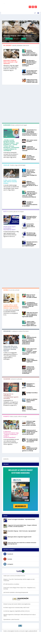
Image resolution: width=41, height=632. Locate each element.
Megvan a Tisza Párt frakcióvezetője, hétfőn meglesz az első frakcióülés (19, 508)
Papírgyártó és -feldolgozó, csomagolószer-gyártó (28, 314)
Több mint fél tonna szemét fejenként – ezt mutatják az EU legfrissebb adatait (30, 243)
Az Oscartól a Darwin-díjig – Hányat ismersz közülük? (28, 191)
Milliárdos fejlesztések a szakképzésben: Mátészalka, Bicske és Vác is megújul (30, 149)
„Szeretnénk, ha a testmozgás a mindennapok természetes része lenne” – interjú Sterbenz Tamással (30, 97)
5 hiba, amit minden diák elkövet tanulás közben (10, 147)
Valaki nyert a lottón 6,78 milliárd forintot (14, 504)
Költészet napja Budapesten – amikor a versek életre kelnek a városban (29, 352)
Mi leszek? (24, 38)
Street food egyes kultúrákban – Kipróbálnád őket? (9, 193)
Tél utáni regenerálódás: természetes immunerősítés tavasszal (29, 122)
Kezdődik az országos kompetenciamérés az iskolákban (29, 169)
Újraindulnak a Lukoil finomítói (11, 548)
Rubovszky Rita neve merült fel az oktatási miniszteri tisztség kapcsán (10, 277)
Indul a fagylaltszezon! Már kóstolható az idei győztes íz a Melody (29, 377)
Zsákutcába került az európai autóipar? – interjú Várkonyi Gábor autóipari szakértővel (29, 280)
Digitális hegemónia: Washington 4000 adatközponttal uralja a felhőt (19, 544)
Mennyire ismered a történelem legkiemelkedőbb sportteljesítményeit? (29, 209)
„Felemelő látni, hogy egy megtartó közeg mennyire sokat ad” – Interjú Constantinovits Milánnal (29, 159)
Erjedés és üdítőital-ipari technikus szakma (32, 329)
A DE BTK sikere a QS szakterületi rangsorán (14, 589)
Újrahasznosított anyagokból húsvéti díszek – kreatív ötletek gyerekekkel (29, 360)
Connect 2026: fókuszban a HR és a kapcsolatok (15, 563)
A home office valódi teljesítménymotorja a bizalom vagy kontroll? (11, 235)
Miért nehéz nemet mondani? (31, 106)
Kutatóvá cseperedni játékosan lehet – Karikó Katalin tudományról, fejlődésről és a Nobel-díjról (29, 53)
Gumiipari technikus (32, 321)
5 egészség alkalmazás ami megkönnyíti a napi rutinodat (29, 113)
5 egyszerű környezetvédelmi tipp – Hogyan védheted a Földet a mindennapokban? (11, 363)
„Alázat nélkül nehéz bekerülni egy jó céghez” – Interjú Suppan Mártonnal (29, 252)
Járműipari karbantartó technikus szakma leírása (29, 337)
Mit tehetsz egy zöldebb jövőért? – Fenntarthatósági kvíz (29, 200)
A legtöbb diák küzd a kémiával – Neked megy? (15, 604)
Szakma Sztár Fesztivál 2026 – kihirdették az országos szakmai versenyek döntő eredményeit (28, 299)
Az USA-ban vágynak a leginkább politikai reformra (16, 539)
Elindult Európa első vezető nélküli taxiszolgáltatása (16, 532)
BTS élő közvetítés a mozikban (11, 512)
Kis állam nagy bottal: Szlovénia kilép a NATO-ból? (16, 536)
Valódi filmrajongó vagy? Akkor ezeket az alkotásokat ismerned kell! (19, 593)
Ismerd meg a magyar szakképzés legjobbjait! (31, 289)
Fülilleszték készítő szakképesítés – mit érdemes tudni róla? (32, 81)
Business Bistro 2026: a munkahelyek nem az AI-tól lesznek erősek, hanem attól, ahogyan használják (20, 567)
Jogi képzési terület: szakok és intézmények (14, 601)
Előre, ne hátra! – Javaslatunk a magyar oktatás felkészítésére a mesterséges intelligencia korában (29, 138)
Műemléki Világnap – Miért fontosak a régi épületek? (10, 62)
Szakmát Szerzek (9, 38)
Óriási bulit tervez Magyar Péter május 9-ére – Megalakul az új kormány (19, 517)
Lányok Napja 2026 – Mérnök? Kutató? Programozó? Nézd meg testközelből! (30, 72)
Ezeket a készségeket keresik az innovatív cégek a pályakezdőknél (20, 559)
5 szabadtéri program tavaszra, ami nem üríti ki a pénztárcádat (19, 597)
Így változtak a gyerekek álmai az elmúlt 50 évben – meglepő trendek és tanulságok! (29, 63)
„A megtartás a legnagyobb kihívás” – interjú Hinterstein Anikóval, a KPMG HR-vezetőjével (30, 234)
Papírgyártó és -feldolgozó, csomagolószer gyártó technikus (10, 325)
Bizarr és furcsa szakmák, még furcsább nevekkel (31, 225)
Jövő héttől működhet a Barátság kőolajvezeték (15, 521)
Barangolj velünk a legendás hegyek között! (31, 183)
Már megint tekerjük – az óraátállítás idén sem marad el (32, 369)
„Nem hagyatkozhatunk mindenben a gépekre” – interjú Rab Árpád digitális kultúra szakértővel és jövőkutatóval (29, 268)
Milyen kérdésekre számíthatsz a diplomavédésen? (16, 577)
